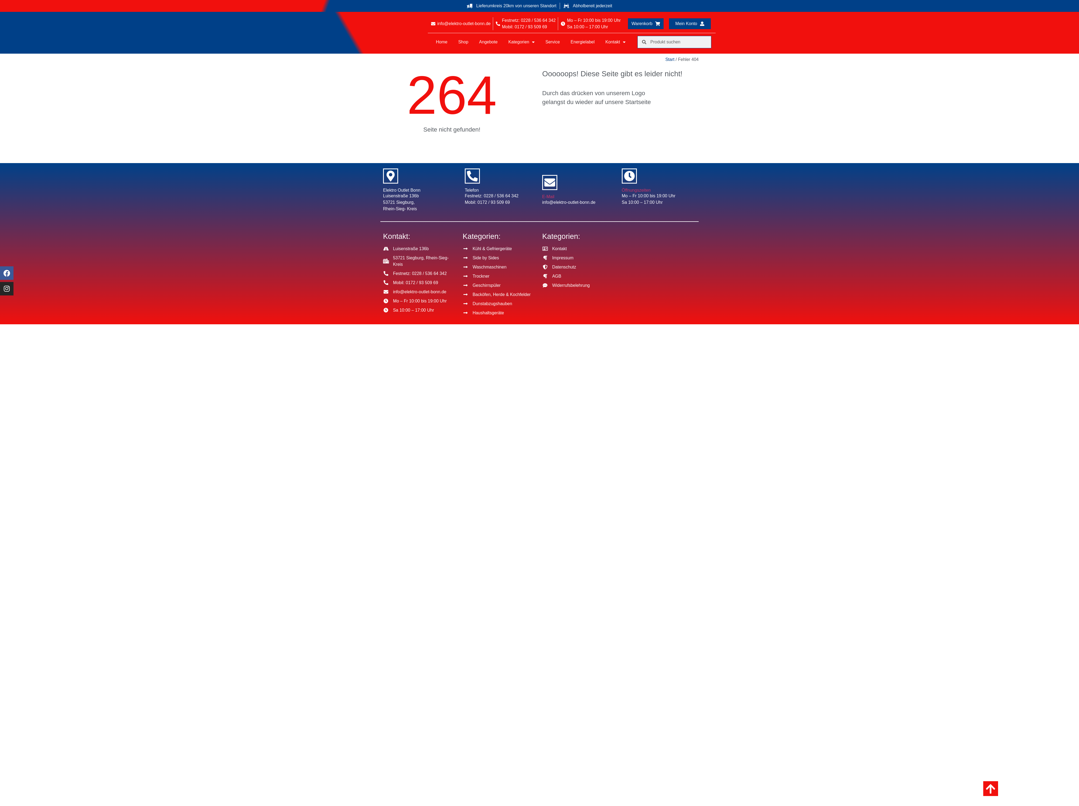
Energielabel (583, 42)
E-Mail (548, 196)
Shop (463, 42)
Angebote (488, 42)
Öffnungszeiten (636, 190)
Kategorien (521, 42)
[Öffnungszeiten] (629, 176)
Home (442, 42)
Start (669, 59)
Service (552, 42)
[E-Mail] (549, 182)
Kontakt (615, 42)
